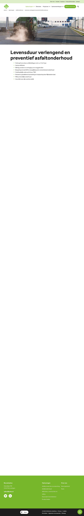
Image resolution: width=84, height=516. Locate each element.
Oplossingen (11, 10)
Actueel (57, 1)
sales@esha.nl (8, 491)
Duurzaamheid (65, 486)
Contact (78, 1)
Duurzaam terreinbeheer (49, 497)
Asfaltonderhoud (19, 10)
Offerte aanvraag (70, 6)
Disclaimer (45, 513)
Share (25, 512)
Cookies (64, 511)
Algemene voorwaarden (54, 513)
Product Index (46, 499)
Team (62, 489)
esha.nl (5, 10)
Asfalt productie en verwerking (51, 486)
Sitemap (63, 513)
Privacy (60, 511)
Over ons (52, 1)
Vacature (62, 1)
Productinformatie (70, 1)
